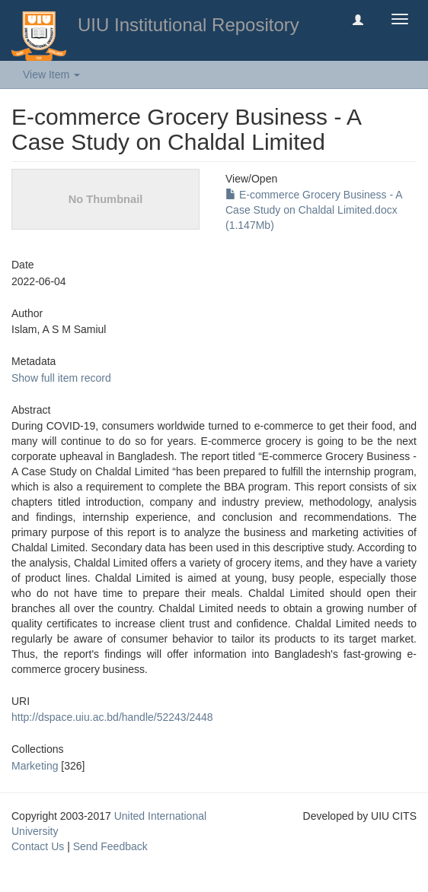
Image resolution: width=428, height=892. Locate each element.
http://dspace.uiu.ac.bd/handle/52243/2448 (112, 717)
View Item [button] (51, 74)
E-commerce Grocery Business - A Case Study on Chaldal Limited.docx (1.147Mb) (313, 210)
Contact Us (37, 846)
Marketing (34, 766)
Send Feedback (110, 846)
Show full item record (61, 378)
